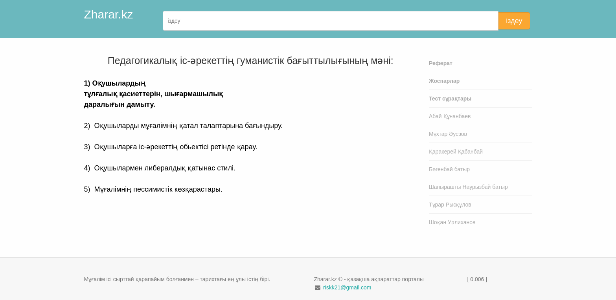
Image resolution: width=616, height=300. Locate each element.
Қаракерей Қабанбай (456, 151)
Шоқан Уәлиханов (452, 222)
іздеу (514, 21)
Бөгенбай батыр (449, 169)
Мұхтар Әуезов (448, 134)
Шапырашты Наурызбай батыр (468, 187)
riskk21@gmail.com (347, 287)
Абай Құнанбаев (450, 116)
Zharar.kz (108, 14)
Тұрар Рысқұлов (450, 204)
